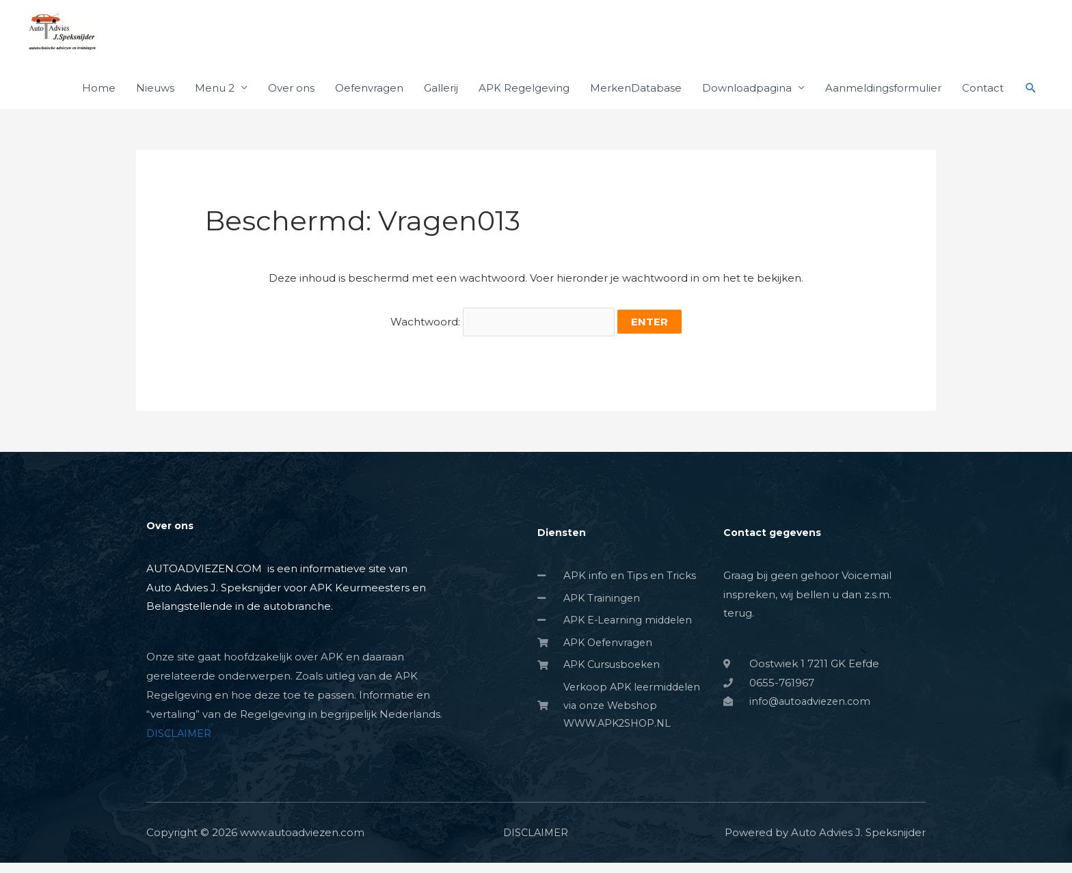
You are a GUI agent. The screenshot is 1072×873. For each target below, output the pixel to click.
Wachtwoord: (502, 335)
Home (99, 103)
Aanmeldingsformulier (883, 103)
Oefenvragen (369, 103)
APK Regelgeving (524, 103)
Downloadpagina (747, 103)
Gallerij (441, 103)
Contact (983, 103)
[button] (1031, 104)
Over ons (291, 103)
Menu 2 (214, 103)
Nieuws (155, 103)
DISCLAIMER (180, 743)
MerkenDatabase (636, 103)
